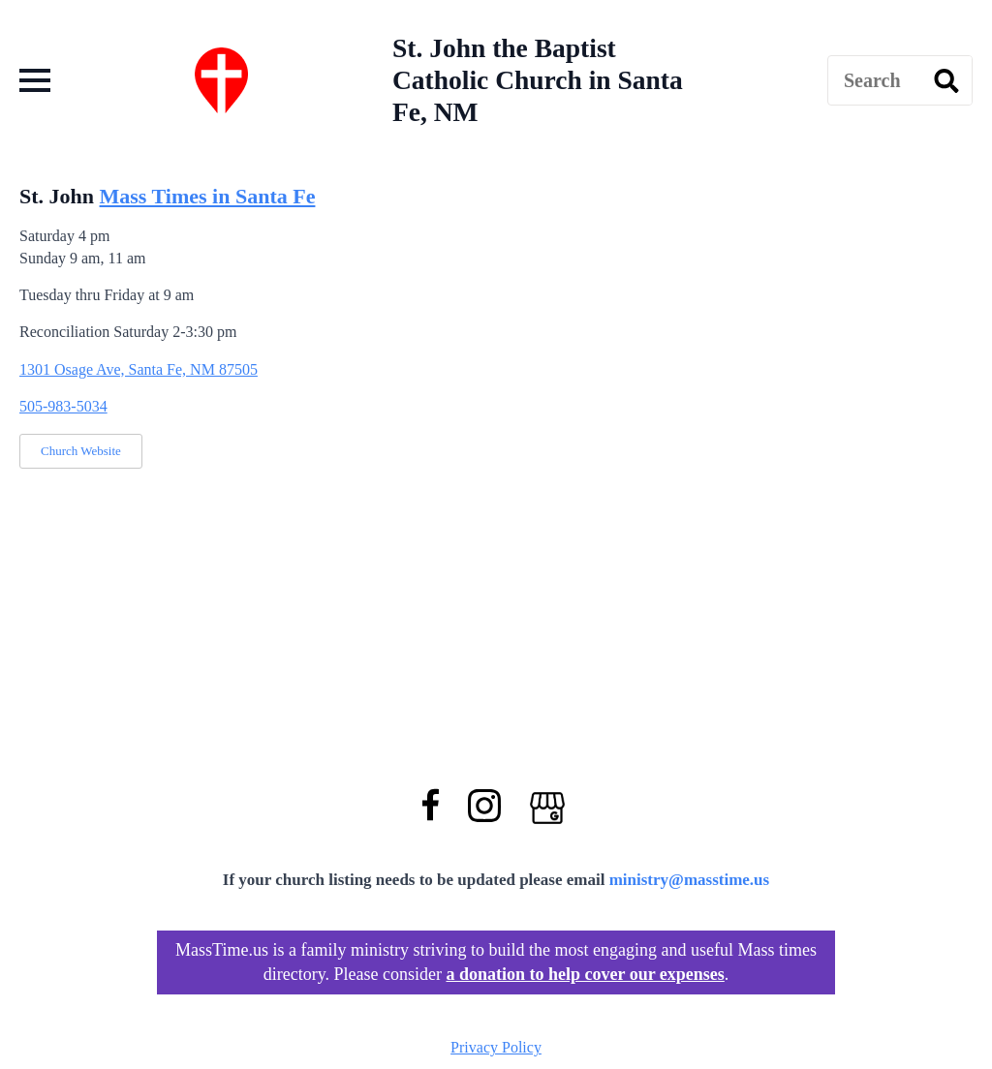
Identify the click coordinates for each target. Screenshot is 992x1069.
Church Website (81, 450)
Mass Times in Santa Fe (208, 196)
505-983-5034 (63, 406)
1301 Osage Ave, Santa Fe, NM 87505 (138, 369)
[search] (946, 81)
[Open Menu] (34, 80)
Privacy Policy (496, 1047)
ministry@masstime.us (689, 879)
